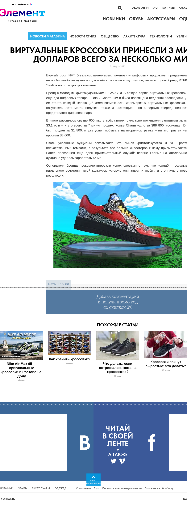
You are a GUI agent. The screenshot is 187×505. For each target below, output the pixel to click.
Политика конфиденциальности (122, 488)
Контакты (168, 7)
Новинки (6, 488)
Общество (110, 36)
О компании (140, 7)
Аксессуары (41, 488)
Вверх (93, 481)
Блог (155, 7)
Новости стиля (82, 36)
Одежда (60, 488)
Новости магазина (47, 36)
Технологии (161, 36)
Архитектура (134, 36)
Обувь (22, 488)
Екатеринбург (22, 4)
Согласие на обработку (159, 488)
